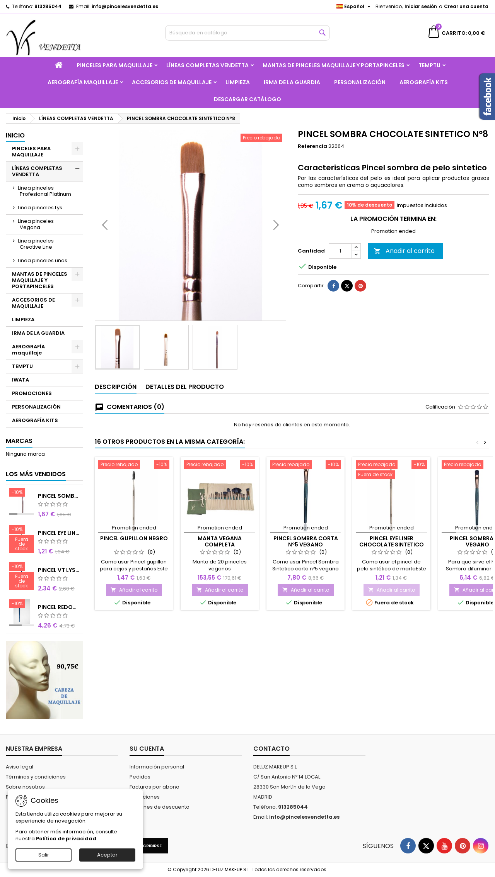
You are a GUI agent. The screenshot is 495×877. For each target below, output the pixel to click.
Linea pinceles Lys (40, 207)
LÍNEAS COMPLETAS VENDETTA (207, 65)
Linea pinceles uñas (42, 260)
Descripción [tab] (116, 386)
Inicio (15, 135)
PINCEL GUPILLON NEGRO (134, 538)
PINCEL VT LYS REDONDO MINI (59, 570)
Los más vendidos (36, 474)
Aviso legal (19, 766)
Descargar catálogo (247, 99)
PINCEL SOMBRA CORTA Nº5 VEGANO (305, 541)
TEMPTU (429, 65)
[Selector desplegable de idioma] (354, 6)
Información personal (157, 766)
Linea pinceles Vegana (36, 224)
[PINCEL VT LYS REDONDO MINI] (21, 577)
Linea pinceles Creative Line (36, 244)
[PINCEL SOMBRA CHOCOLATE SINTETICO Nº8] (21, 493)
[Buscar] (247, 33)
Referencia (312, 146)
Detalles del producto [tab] (184, 386)
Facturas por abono (154, 786)
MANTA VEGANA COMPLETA (220, 541)
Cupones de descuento (159, 807)
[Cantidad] (340, 271)
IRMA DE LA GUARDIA (292, 82)
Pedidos (140, 776)
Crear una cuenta (466, 6)
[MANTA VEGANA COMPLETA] (219, 465)
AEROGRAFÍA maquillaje (83, 82)
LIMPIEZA (237, 82)
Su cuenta (147, 748)
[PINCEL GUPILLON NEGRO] (133, 465)
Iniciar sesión (421, 6)
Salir (43, 854)
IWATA (20, 379)
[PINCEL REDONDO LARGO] (21, 604)
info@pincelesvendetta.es (125, 6)
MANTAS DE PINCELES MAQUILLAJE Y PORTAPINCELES (334, 65)
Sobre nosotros (25, 786)
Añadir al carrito (404, 270)
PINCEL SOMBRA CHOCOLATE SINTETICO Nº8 (59, 496)
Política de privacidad (66, 838)
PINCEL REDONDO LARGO (59, 607)
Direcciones (145, 797)
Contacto (271, 748)
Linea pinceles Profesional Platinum (44, 191)
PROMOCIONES (32, 393)
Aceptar (107, 854)
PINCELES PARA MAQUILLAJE (114, 65)
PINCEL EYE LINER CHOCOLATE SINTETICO (59, 533)
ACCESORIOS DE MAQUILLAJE (172, 82)
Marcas (19, 440)
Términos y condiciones (36, 776)
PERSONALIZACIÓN (360, 82)
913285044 (47, 6)
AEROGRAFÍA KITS (423, 82)
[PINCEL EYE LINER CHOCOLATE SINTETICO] (21, 540)
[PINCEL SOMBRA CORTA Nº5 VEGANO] (305, 465)
